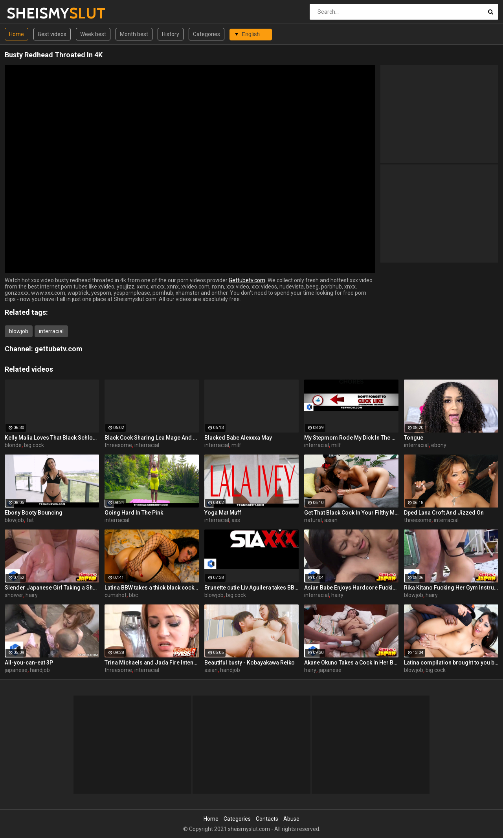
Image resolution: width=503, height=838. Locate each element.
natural (313, 520)
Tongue (413, 438)
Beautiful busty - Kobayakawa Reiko (249, 662)
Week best (93, 34)
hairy (32, 595)
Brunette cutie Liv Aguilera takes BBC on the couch (251, 587)
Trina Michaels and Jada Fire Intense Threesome (152, 662)
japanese (16, 670)
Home (16, 34)
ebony (438, 445)
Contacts (267, 819)
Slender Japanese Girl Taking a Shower (52, 587)
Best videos (52, 34)
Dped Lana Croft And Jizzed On (444, 512)
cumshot (116, 595)
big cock (34, 445)
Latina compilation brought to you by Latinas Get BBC (451, 662)
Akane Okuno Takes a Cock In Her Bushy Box (351, 662)
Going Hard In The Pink (134, 512)
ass (235, 520)
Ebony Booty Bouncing (33, 512)
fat (30, 520)
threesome (118, 445)
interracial (51, 331)
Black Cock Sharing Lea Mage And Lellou (152, 438)
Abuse (291, 819)
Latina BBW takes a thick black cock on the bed (152, 587)
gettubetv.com (59, 349)
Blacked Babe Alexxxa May (238, 438)
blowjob (18, 331)
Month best (134, 34)
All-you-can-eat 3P (29, 662)
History (170, 34)
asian (331, 520)
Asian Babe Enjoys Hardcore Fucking (351, 587)
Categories (206, 34)
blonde (13, 445)
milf (236, 445)
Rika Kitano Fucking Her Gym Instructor (451, 587)
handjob (40, 670)
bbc (133, 595)
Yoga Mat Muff (222, 512)
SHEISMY (27, 13)
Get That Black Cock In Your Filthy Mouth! (351, 512)
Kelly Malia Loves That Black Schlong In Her (52, 438)
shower (14, 595)
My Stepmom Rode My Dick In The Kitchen (351, 438)
